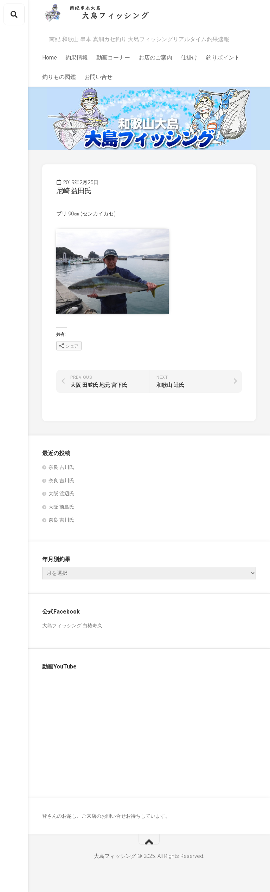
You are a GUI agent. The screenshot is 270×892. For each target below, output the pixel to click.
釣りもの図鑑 (59, 77)
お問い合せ (98, 77)
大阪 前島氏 (61, 507)
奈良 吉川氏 (61, 467)
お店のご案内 (155, 57)
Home (49, 57)
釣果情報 (76, 57)
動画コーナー (113, 57)
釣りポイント (223, 57)
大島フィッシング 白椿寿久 (72, 625)
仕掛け (189, 57)
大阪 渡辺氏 (61, 493)
